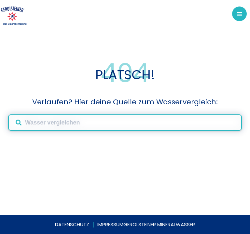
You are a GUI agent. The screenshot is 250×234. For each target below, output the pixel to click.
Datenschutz (72, 224)
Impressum (110, 224)
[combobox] (125, 122)
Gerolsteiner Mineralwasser (159, 224)
